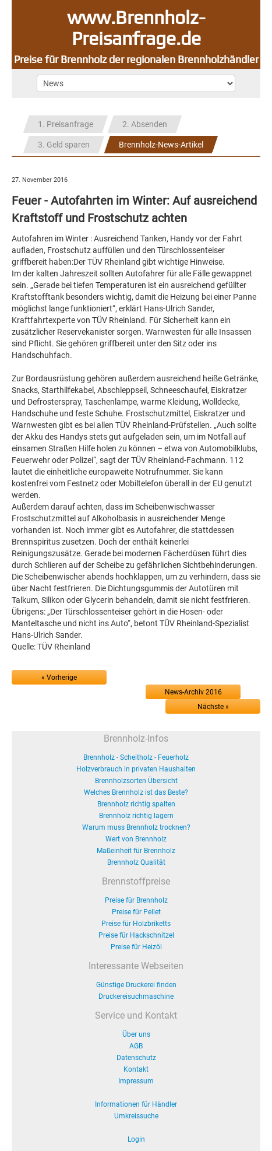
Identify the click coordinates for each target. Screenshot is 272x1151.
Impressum (136, 1081)
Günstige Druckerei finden (136, 985)
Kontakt (136, 1069)
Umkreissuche (136, 1116)
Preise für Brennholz (136, 900)
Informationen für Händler (136, 1104)
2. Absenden (144, 124)
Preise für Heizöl (136, 947)
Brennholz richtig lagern (136, 816)
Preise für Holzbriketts (136, 924)
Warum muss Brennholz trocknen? (136, 827)
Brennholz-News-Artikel (161, 144)
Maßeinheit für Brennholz (136, 851)
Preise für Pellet (136, 912)
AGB (136, 1046)
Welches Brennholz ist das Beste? (136, 792)
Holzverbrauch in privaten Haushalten (136, 769)
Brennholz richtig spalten (136, 804)
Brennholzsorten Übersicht (136, 781)
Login (136, 1139)
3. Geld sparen (64, 144)
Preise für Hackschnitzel (136, 935)
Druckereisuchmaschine (136, 996)
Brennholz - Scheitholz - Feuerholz (136, 757)
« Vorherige (59, 677)
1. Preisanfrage (65, 124)
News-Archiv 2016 (193, 692)
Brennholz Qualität (136, 862)
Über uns (136, 1034)
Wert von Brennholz (136, 839)
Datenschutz (136, 1058)
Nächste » (213, 707)
